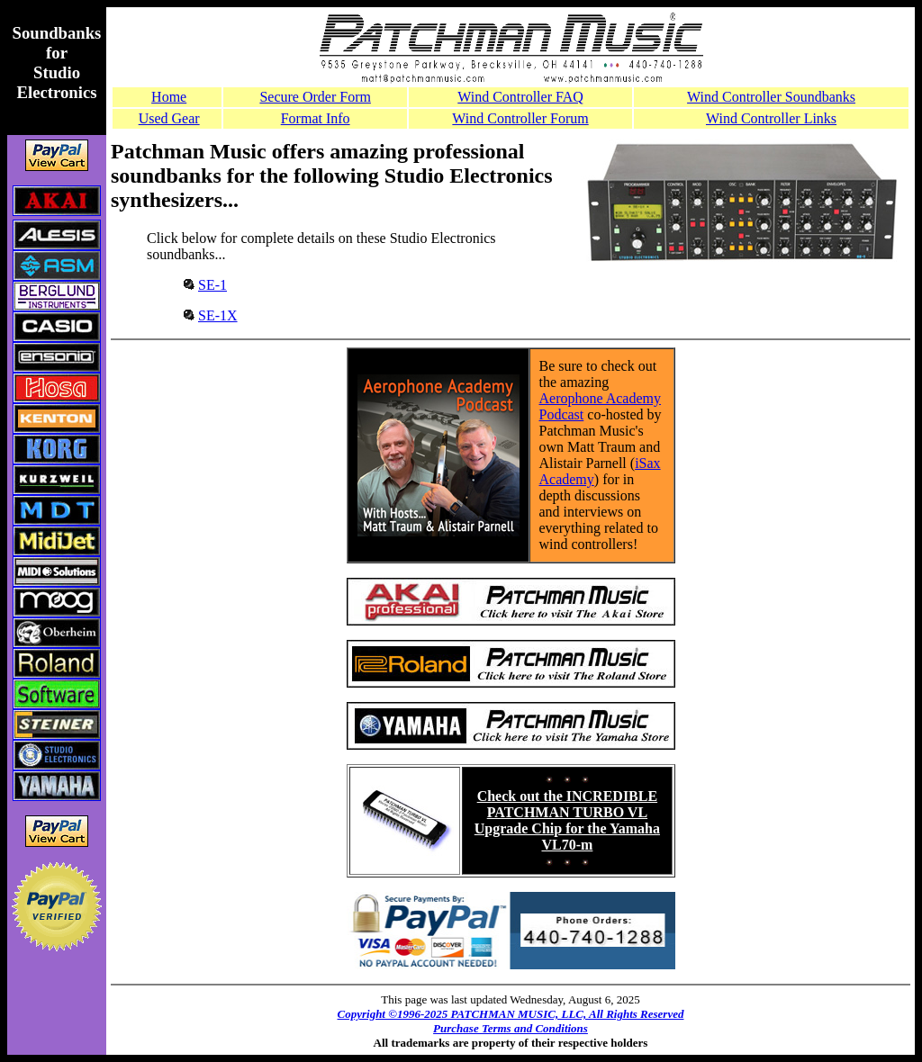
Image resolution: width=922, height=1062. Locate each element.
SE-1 (212, 284)
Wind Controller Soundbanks (771, 96)
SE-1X (218, 315)
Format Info (315, 118)
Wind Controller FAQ (520, 96)
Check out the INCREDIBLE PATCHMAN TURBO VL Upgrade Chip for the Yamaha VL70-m (567, 820)
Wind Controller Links (771, 118)
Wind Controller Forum (520, 118)
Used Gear (169, 118)
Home (168, 96)
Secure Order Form (315, 96)
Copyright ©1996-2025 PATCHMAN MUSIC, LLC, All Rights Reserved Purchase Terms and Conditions (511, 1021)
